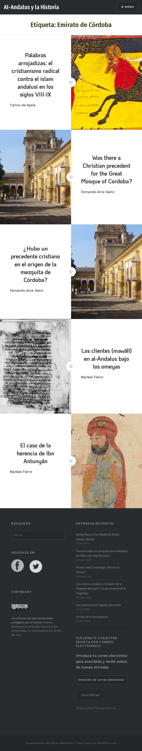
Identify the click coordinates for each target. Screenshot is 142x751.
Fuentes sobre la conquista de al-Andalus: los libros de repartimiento (102, 553)
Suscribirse (90, 695)
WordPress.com (106, 743)
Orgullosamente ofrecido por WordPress (49, 743)
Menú (129, 6)
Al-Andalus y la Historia (31, 7)
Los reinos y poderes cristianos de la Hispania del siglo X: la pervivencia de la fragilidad (101, 588)
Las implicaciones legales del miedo (98, 605)
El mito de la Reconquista (92, 616)
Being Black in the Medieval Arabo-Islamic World (98, 537)
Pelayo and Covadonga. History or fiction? (98, 570)
